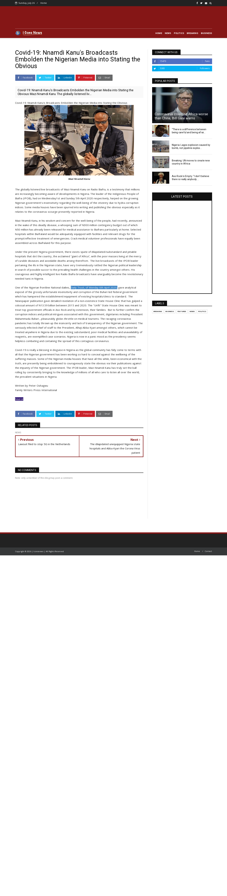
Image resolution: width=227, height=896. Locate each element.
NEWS (168, 33)
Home (43, 2)
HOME (158, 33)
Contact (208, 551)
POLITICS (179, 33)
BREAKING (192, 33)
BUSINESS (206, 33)
